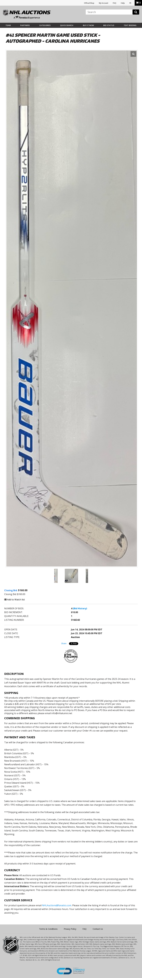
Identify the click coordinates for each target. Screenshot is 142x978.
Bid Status (108, 25)
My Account (103, 3)
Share (63, 643)
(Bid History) (80, 608)
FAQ (114, 3)
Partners (25, 25)
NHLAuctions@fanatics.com (56, 905)
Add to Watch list (14, 599)
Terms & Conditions (48, 929)
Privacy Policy (70, 929)
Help (123, 3)
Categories (45, 25)
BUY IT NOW (88, 25)
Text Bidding (130, 25)
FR (130, 3)
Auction (75, 637)
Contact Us (98, 929)
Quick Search (66, 25)
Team (8, 25)
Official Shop (89, 3)
